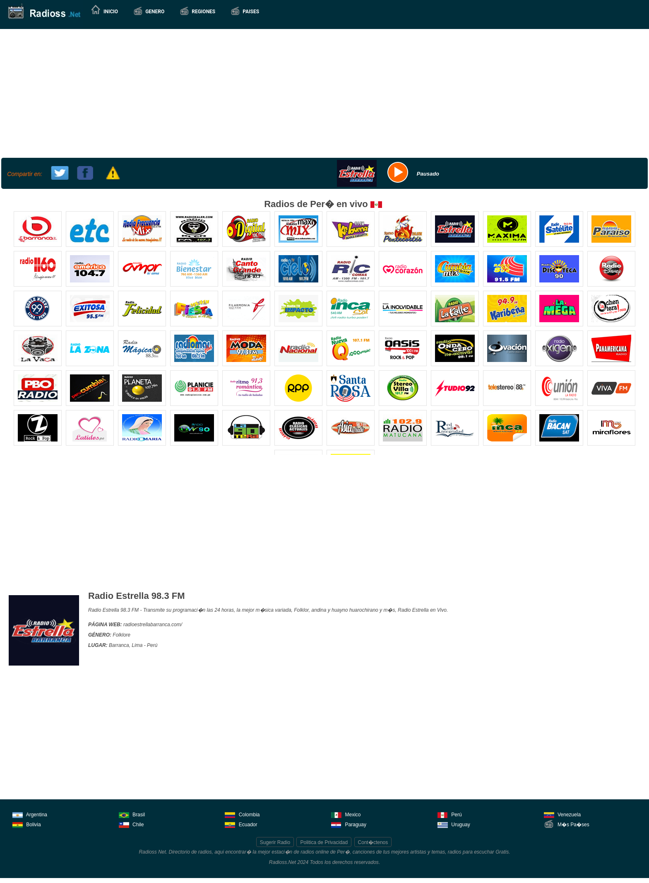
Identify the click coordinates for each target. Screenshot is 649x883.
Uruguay (453, 824)
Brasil (132, 814)
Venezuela (562, 814)
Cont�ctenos (373, 842)
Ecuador (241, 824)
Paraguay (348, 824)
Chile (131, 824)
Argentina (29, 814)
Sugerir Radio (275, 842)
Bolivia (26, 824)
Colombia (242, 814)
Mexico (346, 814)
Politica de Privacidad (324, 842)
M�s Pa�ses (566, 824)
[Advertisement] (323, 92)
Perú (449, 814)
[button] (148, 11)
